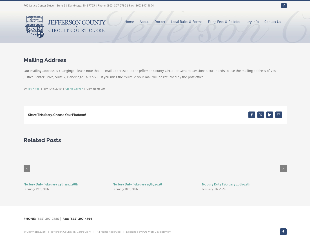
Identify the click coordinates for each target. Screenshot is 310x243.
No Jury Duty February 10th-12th (226, 184)
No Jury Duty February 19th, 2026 (137, 184)
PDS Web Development (156, 232)
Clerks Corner (74, 89)
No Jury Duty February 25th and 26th (51, 184)
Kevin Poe (33, 89)
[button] (27, 168)
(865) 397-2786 (48, 218)
